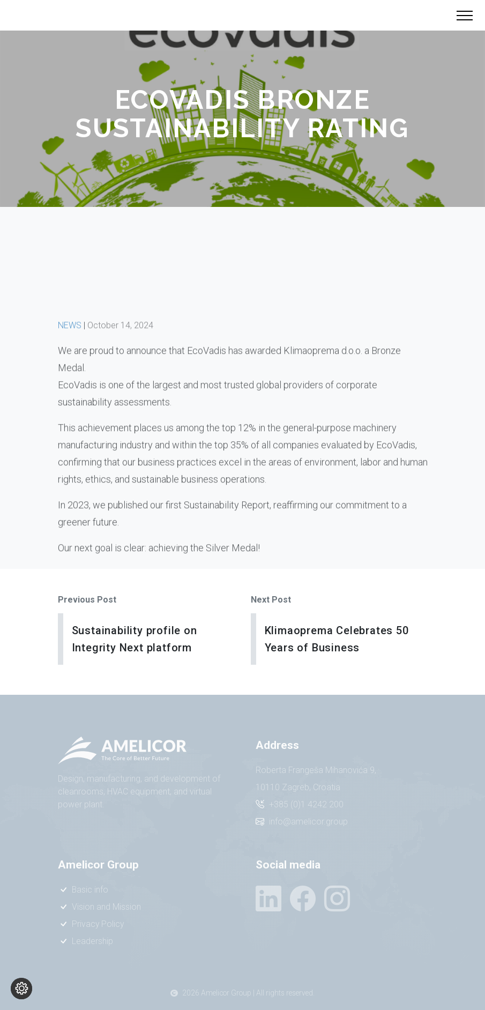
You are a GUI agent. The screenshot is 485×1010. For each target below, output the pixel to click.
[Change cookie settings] (21, 988)
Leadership (92, 941)
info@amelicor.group (308, 821)
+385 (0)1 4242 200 (306, 804)
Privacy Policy (98, 924)
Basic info (90, 890)
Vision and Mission (106, 907)
